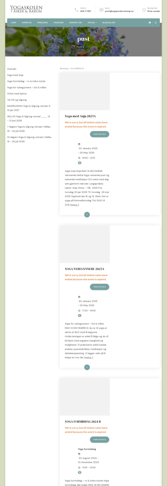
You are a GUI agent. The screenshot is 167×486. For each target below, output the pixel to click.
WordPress (66, 480)
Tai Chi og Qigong (17, 99)
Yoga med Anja (15, 75)
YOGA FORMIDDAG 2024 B (133, 335)
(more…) (127, 180)
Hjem (13, 22)
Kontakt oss (75, 22)
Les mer (131, 190)
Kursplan (26, 22)
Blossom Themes (40, 480)
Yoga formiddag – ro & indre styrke (26, 81)
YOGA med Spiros (17, 93)
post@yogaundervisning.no (119, 11)
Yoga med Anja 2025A (130, 79)
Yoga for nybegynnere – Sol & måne (26, 87)
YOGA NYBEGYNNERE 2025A (134, 207)
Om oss (91, 22)
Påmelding (42, 22)
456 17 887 (85, 11)
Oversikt (11, 69)
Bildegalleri (108, 22)
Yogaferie (59, 22)
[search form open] (156, 23)
